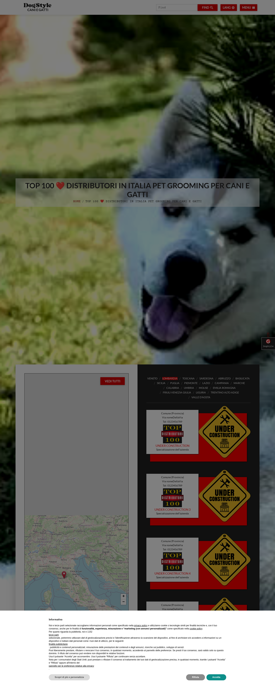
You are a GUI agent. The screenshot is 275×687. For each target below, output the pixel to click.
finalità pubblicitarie (58, 644)
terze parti (54, 635)
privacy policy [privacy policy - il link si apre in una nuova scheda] (140, 625)
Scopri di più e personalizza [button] (69, 677)
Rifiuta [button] (195, 677)
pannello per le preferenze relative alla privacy (71, 666)
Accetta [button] (216, 677)
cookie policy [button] (196, 628)
